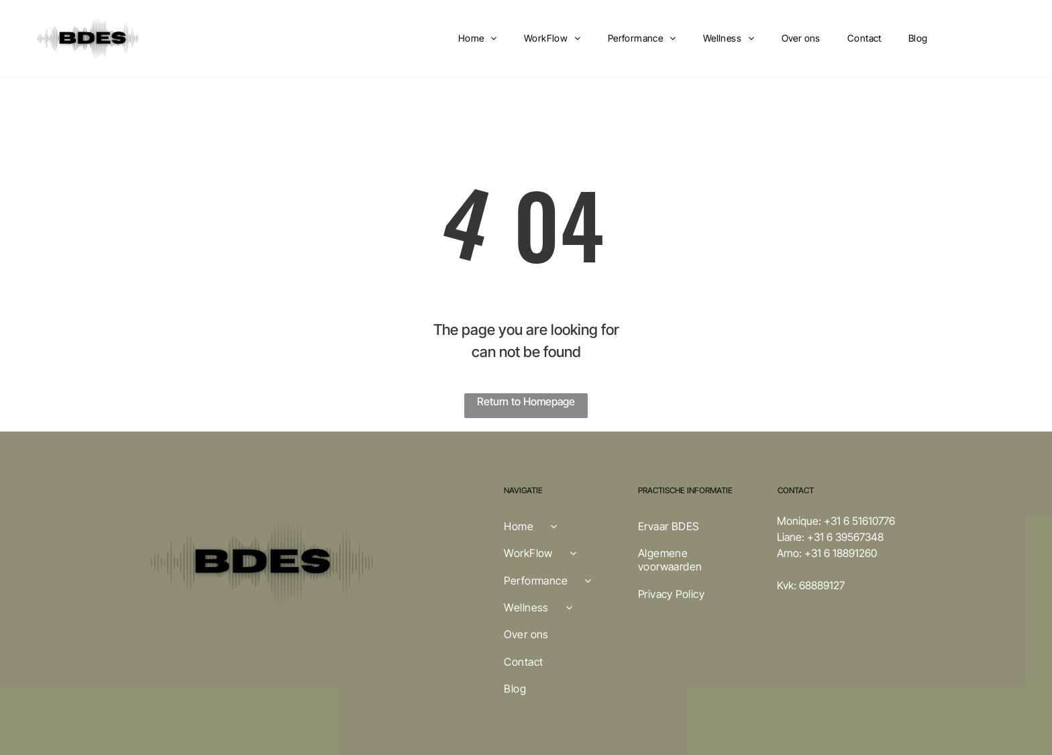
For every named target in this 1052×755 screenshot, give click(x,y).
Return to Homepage (526, 401)
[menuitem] (478, 39)
